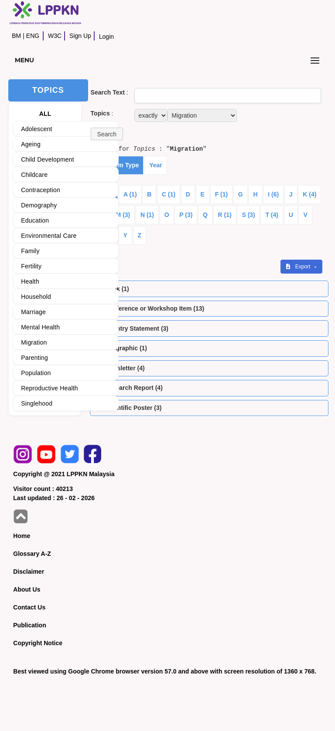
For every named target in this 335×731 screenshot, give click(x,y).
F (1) (221, 194)
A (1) (130, 194)
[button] (107, 134)
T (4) (271, 214)
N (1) (147, 214)
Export (298, 267)
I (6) (273, 194)
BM (16, 35)
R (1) (225, 214)
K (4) (309, 194)
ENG (32, 35)
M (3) (123, 214)
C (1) (168, 194)
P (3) (185, 214)
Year (155, 165)
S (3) (248, 214)
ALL (45, 113)
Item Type (125, 165)
